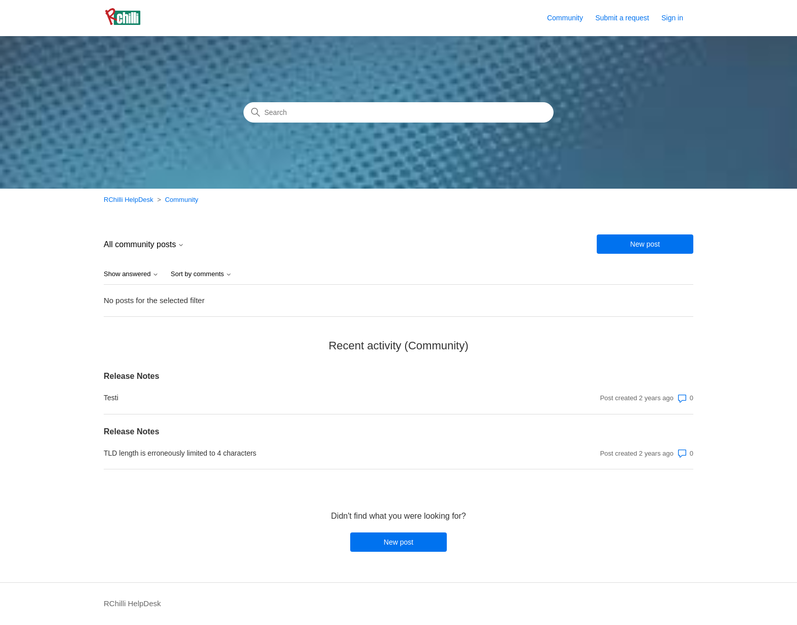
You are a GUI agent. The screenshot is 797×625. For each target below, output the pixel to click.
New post (645, 244)
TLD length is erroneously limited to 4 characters (180, 453)
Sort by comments (201, 274)
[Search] (398, 112)
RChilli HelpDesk (129, 199)
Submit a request (622, 18)
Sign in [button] (672, 18)
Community (565, 18)
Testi (111, 398)
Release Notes (131, 376)
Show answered (131, 274)
